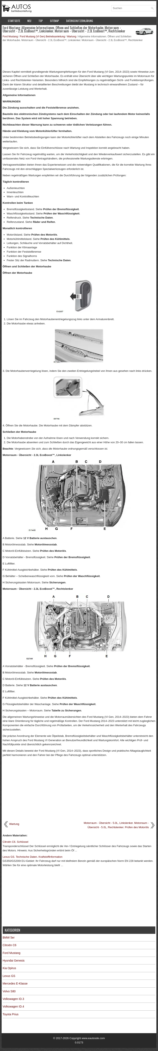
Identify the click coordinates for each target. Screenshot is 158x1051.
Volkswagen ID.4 (13, 1006)
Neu (29, 21)
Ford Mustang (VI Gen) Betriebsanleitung (42, 36)
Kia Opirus (9, 968)
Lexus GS (9, 976)
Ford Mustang (10, 36)
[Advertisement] (79, 55)
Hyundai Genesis (14, 960)
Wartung (71, 36)
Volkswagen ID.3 (13, 999)
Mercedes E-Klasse (15, 983)
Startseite (14, 21)
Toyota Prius (11, 1014)
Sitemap (54, 21)
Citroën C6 (9, 945)
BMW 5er (9, 937)
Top (40, 21)
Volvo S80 (9, 991)
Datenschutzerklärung (79, 21)
